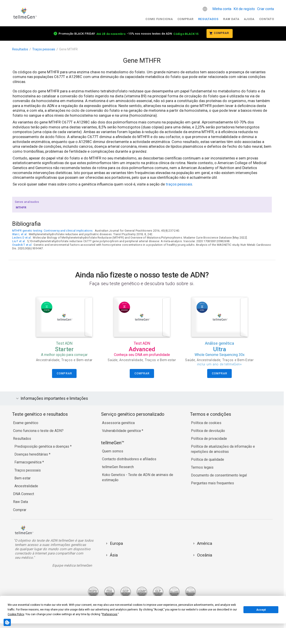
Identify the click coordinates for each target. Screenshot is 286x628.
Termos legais (202, 467)
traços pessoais (179, 184)
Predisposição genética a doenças (42, 446)
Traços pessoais (43, 49)
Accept (261, 609)
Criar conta (265, 9)
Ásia (114, 555)
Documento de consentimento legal (219, 475)
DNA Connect (23, 494)
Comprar (185, 19)
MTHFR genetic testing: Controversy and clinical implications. (52, 230)
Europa (116, 543)
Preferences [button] (109, 614)
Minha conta (221, 9)
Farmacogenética (28, 462)
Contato (266, 19)
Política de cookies (206, 423)
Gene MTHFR (68, 49)
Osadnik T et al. (22, 244)
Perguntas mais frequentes (212, 483)
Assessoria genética (118, 423)
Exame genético (25, 423)
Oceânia (204, 555)
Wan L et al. (19, 234)
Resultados (208, 19)
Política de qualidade (207, 459)
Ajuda (249, 19)
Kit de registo (244, 9)
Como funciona (159, 19)
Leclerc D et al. (22, 237)
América (204, 543)
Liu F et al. (19, 241)
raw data (231, 19)
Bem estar (22, 478)
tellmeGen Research (118, 467)
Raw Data (20, 502)
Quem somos (112, 451)
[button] (205, 9)
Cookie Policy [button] (16, 614)
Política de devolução (208, 431)
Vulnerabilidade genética (122, 431)
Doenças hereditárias (31, 454)
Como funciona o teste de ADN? (38, 431)
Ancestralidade (26, 486)
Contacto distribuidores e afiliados (129, 459)
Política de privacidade (209, 438)
